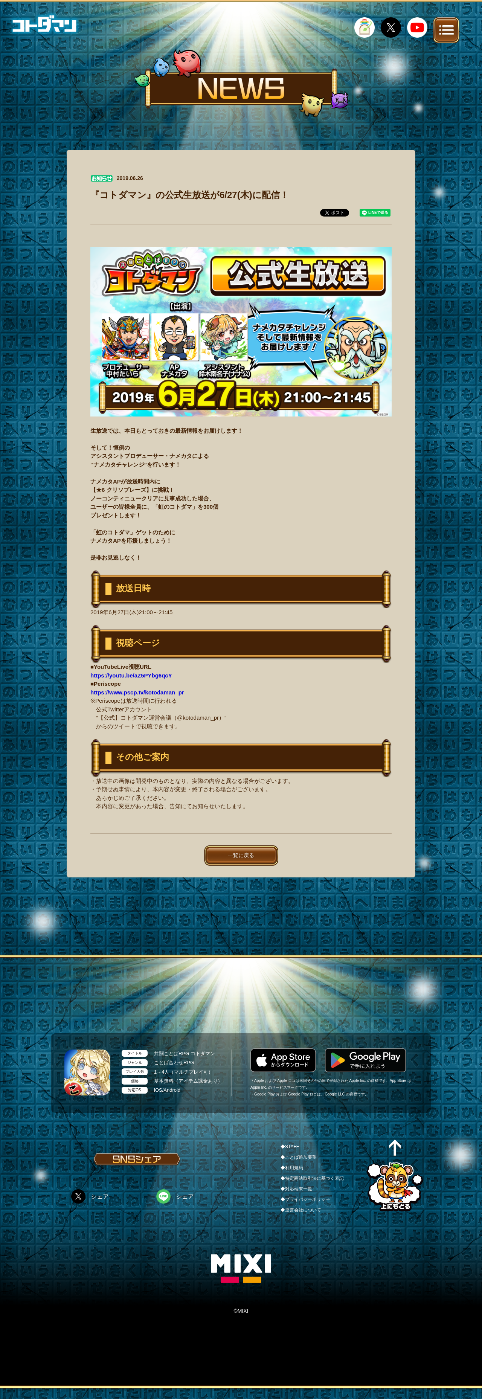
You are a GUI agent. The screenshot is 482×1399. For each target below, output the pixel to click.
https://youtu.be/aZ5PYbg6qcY (131, 675)
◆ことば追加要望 (299, 1157)
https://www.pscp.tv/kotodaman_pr (137, 692)
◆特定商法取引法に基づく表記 (312, 1178)
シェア (100, 1196)
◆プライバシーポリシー (305, 1199)
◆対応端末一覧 (296, 1189)
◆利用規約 (292, 1168)
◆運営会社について (301, 1210)
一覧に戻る (241, 855)
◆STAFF (290, 1146)
